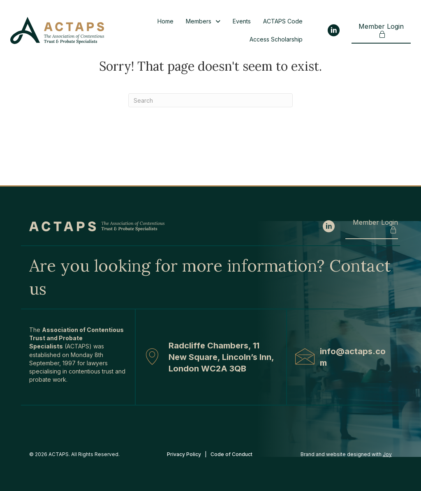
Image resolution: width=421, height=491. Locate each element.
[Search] (210, 100)
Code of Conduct (232, 454)
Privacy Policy (184, 454)
